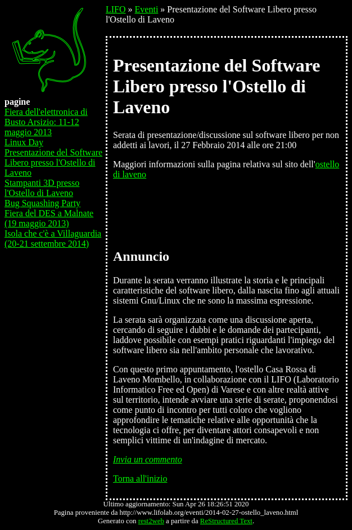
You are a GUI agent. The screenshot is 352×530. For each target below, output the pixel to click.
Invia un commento (147, 459)
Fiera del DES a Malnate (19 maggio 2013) (48, 218)
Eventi (147, 9)
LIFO (116, 9)
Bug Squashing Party (42, 203)
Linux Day (23, 142)
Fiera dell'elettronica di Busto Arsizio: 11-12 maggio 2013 (46, 122)
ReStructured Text (226, 521)
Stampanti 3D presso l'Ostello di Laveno (41, 188)
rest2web (151, 521)
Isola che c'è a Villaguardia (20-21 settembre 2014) (52, 238)
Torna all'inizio (140, 478)
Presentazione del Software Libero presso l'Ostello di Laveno (53, 162)
